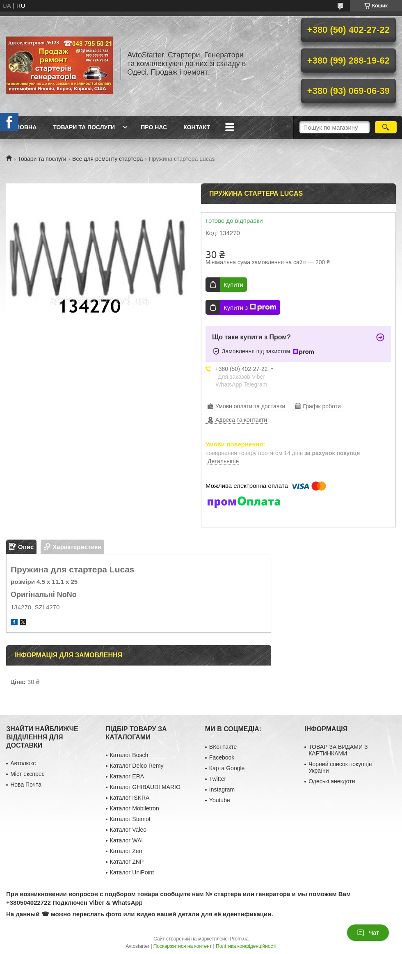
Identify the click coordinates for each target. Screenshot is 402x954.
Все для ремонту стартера (107, 159)
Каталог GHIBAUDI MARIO (145, 787)
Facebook (221, 757)
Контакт (196, 127)
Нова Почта (25, 784)
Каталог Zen (126, 851)
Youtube (219, 800)
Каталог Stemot (130, 819)
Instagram (222, 789)
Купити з (250, 307)
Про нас (154, 127)
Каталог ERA (127, 776)
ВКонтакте (223, 747)
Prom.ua (239, 939)
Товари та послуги (84, 127)
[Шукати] (386, 127)
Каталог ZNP (127, 861)
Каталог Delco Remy (137, 765)
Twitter (217, 779)
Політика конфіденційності (246, 946)
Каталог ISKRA (130, 797)
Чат (368, 932)
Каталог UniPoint (132, 872)
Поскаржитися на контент (182, 946)
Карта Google (227, 768)
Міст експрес (27, 774)
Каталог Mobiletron (134, 808)
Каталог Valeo (128, 829)
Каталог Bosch (129, 755)
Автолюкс (23, 763)
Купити (233, 284)
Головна (22, 127)
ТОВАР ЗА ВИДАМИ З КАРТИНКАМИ (338, 750)
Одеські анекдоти (331, 781)
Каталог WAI (126, 840)
